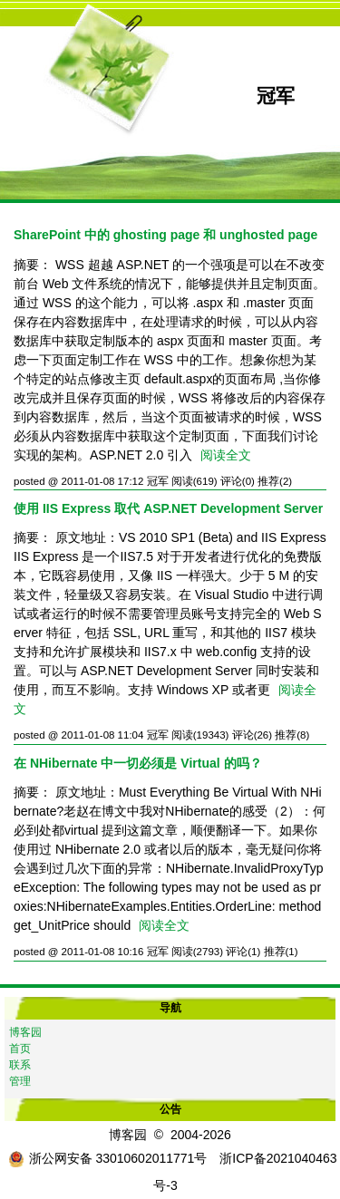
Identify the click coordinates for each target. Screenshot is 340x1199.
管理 (20, 1081)
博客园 (25, 1032)
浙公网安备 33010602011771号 (108, 1158)
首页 (20, 1048)
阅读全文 (225, 455)
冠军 (276, 95)
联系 (20, 1065)
